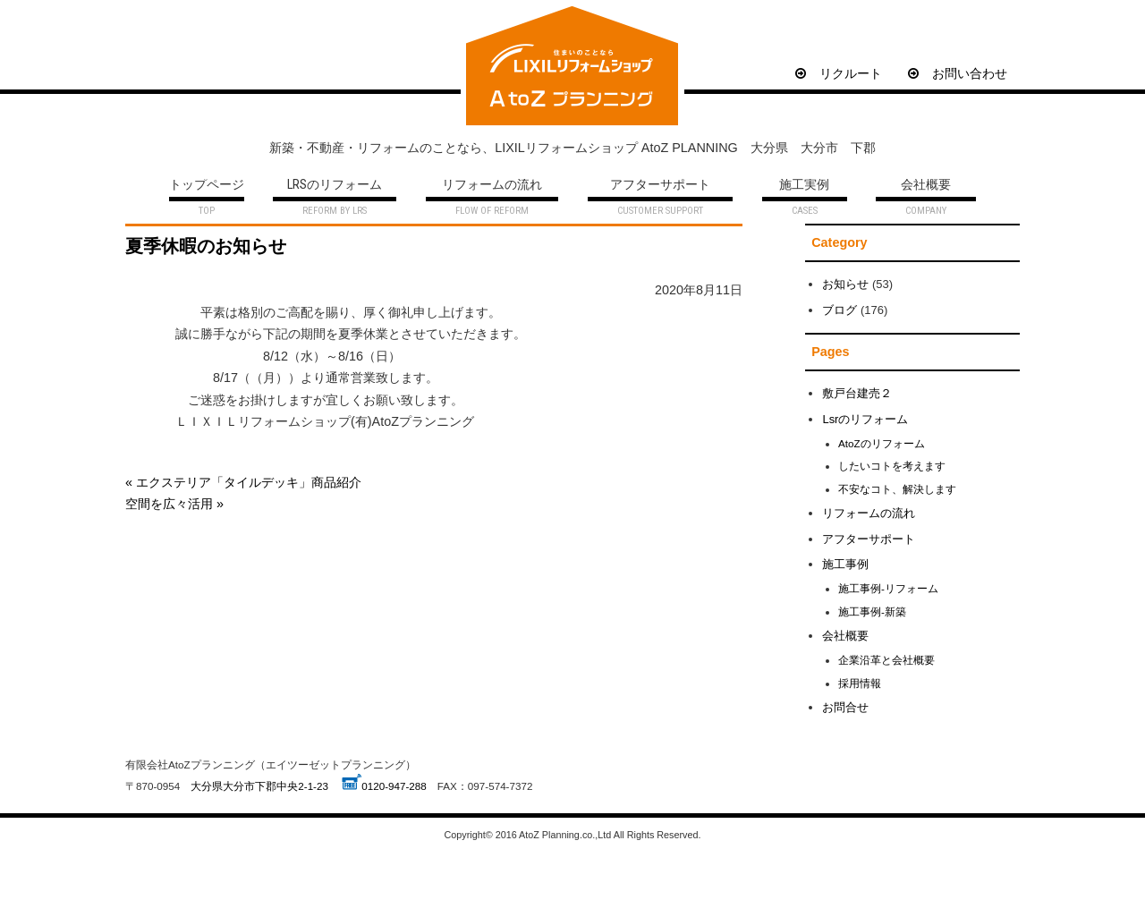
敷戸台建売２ (857, 393)
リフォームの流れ (492, 185)
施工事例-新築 (872, 611)
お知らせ (845, 284)
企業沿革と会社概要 (886, 660)
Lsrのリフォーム (865, 419)
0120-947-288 (394, 786)
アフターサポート (660, 185)
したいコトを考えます (892, 465)
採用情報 (859, 683)
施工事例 (845, 564)
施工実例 (804, 185)
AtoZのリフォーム (881, 443)
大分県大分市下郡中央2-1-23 (259, 786)
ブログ (839, 310)
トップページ (206, 185)
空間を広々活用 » (174, 504)
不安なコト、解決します (897, 489)
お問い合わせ (957, 73)
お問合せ (845, 707)
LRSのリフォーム (334, 185)
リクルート (838, 73)
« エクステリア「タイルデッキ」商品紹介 (243, 482)
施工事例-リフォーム (888, 588)
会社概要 (926, 185)
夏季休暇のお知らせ (205, 246)
